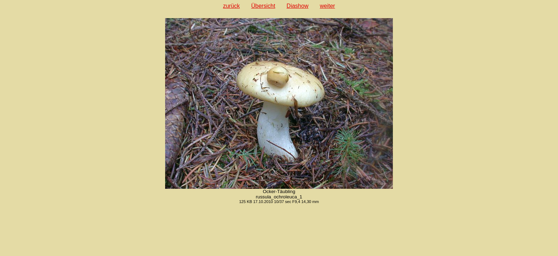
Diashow (297, 6)
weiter (327, 6)
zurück (231, 6)
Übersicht (263, 6)
